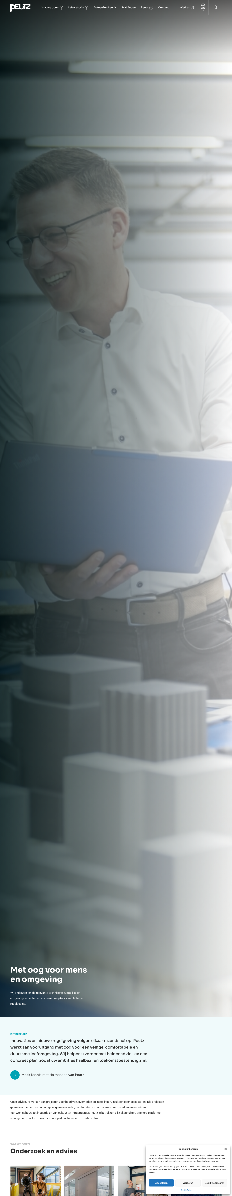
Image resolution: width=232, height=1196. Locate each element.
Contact (163, 7)
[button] (225, 1149)
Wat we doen (52, 7)
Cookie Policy (186, 1190)
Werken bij (187, 7)
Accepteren (161, 1183)
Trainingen (129, 7)
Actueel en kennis (105, 7)
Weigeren (188, 1183)
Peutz (147, 7)
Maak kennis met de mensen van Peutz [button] (47, 1075)
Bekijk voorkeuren (214, 1183)
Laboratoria (78, 7)
